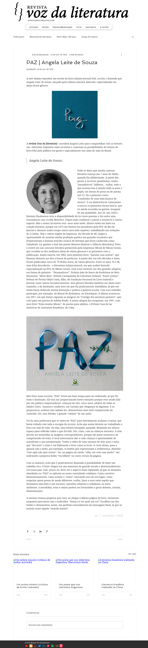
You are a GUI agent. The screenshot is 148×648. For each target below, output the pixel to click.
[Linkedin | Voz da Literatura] (43, 645)
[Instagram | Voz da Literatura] (35, 645)
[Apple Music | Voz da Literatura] (61, 645)
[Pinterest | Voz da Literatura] (48, 645)
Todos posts (18, 37)
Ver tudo (132, 554)
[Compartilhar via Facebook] (27, 531)
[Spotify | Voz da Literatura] (52, 645)
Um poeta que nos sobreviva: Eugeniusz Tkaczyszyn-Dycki (71, 586)
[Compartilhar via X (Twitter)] (34, 531)
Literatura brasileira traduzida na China (112, 586)
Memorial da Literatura (40, 37)
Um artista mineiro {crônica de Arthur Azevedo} (32, 586)
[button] (133, 37)
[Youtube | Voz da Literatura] (26, 645)
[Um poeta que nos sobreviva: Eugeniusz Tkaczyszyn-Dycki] (75, 569)
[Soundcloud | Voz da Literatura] (56, 645)
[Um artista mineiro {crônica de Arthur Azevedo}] (32, 569)
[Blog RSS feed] (31, 646)
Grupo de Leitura (90, 37)
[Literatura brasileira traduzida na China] (117, 569)
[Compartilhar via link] (47, 531)
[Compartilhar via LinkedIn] (40, 531)
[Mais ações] (121, 54)
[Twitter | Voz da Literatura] (39, 645)
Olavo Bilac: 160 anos (66, 37)
